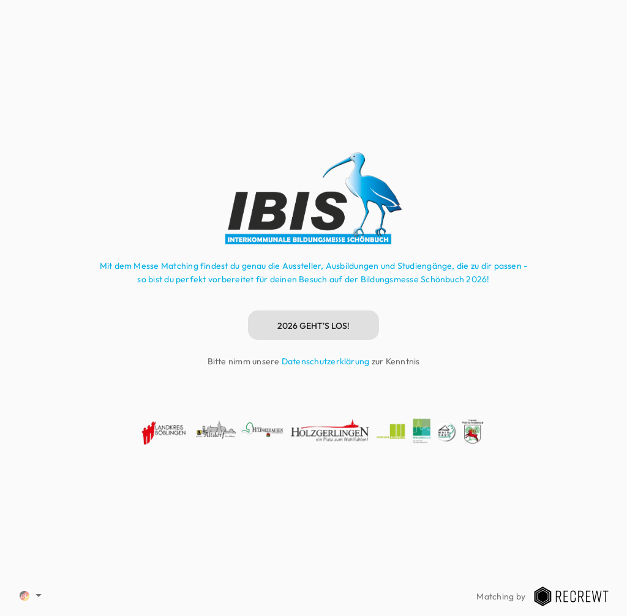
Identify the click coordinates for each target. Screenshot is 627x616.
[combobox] (27, 596)
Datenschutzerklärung (326, 361)
